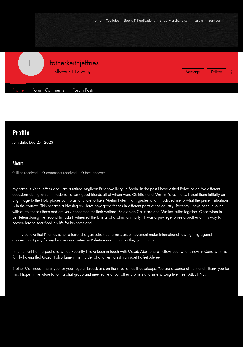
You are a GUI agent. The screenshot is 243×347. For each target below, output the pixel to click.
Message (193, 71)
